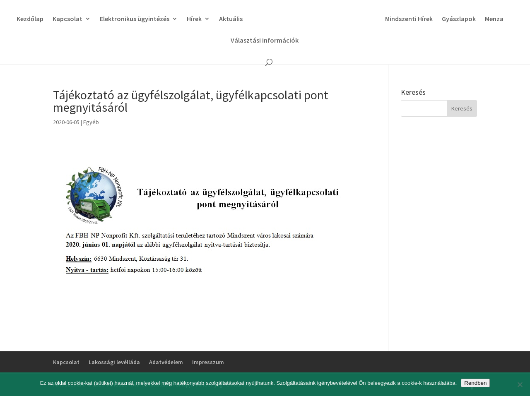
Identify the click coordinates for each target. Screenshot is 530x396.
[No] (520, 384)
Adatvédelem (166, 362)
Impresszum (208, 362)
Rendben (475, 383)
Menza (494, 19)
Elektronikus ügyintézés (134, 19)
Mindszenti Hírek (409, 19)
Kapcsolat (67, 19)
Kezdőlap (30, 19)
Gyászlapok (459, 19)
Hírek (194, 19)
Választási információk (265, 40)
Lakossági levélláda (114, 362)
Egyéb (91, 122)
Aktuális (231, 19)
